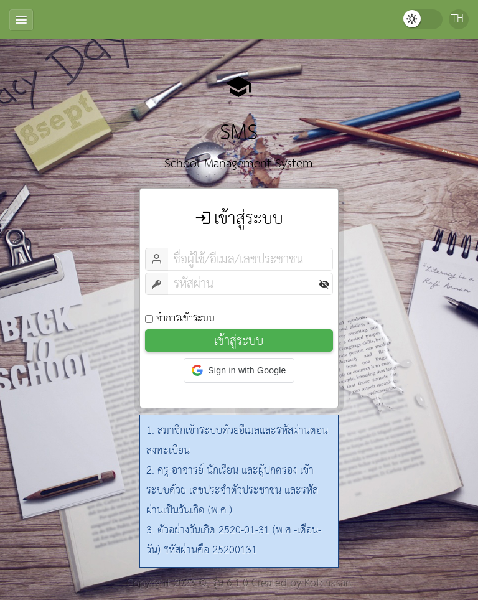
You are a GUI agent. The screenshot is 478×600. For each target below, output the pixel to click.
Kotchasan (328, 583)
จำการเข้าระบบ (180, 318)
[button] (239, 370)
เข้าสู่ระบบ (238, 340)
